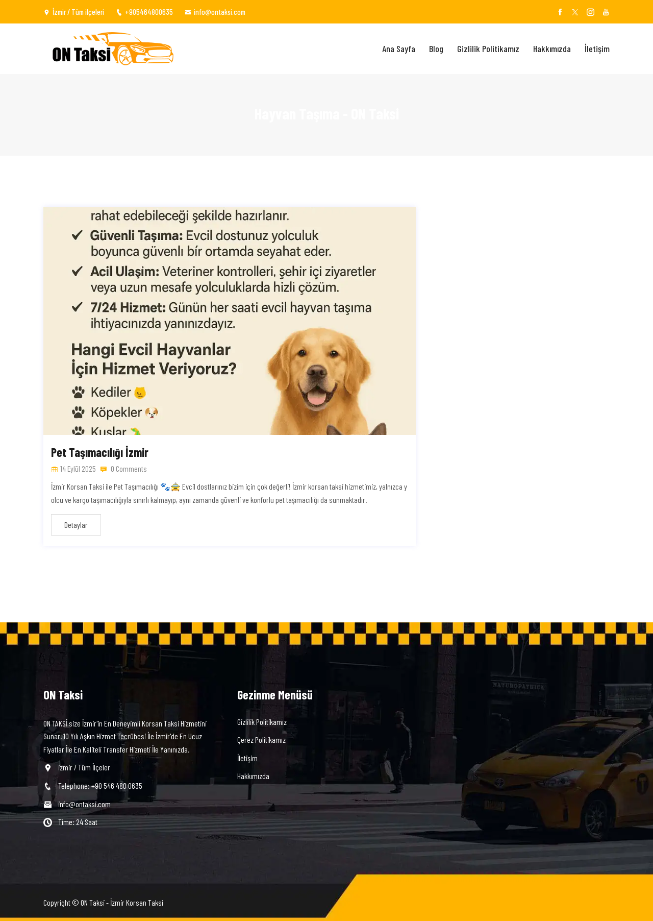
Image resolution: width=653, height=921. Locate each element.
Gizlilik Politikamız (488, 48)
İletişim (597, 48)
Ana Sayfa (398, 48)
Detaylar (76, 524)
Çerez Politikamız (261, 739)
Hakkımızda (552, 48)
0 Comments (124, 468)
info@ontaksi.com (215, 11)
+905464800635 (144, 11)
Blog (436, 48)
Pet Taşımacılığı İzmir (99, 452)
